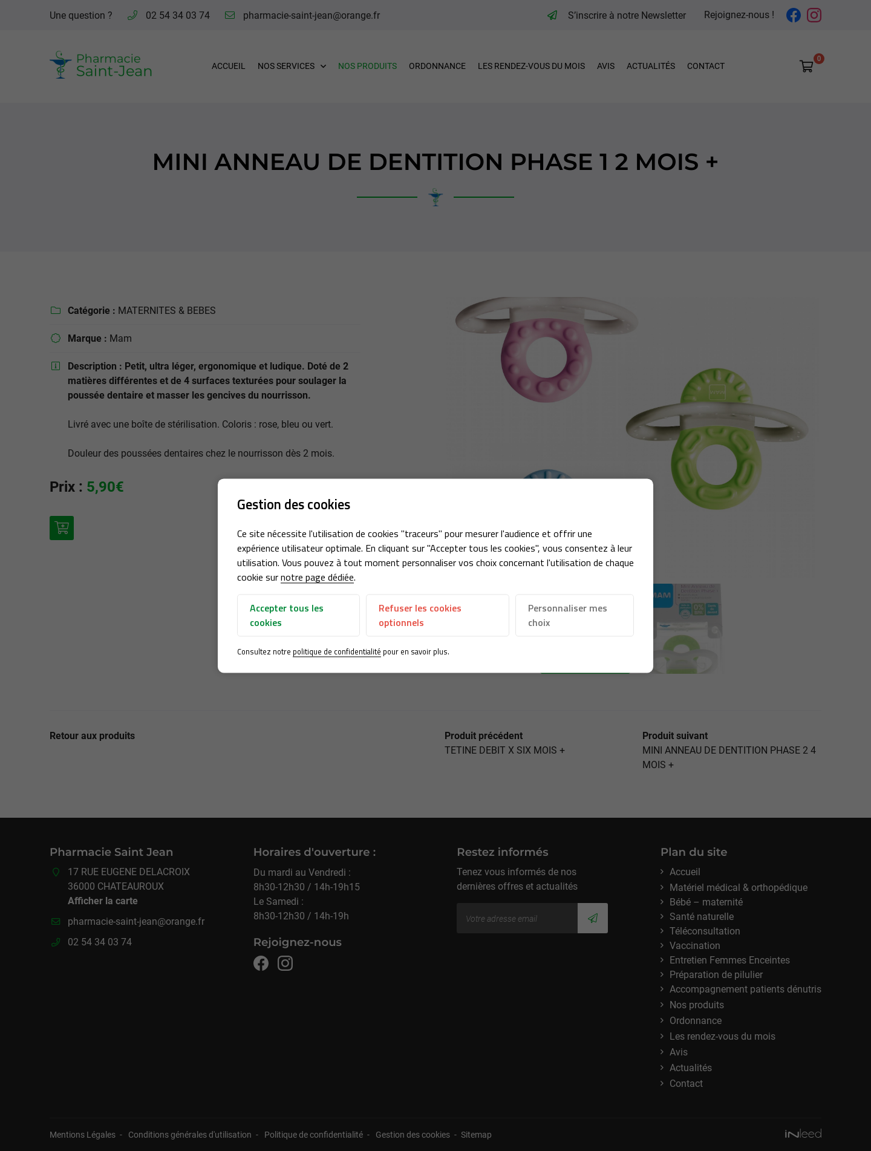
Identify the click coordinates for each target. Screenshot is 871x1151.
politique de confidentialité (337, 652)
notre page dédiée (317, 577)
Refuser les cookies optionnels (420, 615)
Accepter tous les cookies (287, 615)
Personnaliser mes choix (567, 615)
